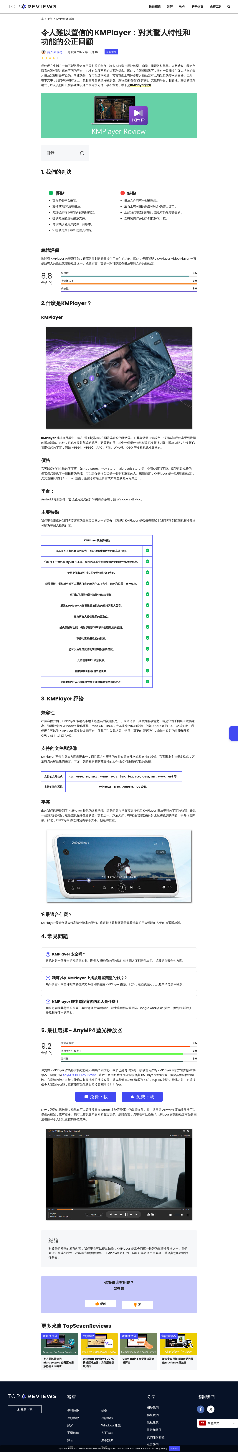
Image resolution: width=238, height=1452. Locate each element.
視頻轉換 (73, 1407)
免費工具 (216, 6)
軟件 (182, 6)
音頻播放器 (50, 1332)
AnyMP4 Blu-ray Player (79, 1075)
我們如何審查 (156, 1434)
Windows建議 (110, 1422)
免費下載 (24, 1405)
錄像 (104, 1407)
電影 (70, 1444)
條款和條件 (154, 1426)
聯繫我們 (153, 1411)
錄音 (70, 1437)
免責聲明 (153, 1441)
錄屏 (70, 1422)
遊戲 (104, 1444)
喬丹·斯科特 (54, 52)
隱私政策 (153, 1419)
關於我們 (153, 1404)
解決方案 (198, 6)
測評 (170, 6)
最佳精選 (155, 6)
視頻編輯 (107, 1414)
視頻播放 (111, 52)
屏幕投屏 (107, 1437)
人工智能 (107, 1429)
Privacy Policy (159, 1448)
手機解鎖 (73, 1429)
